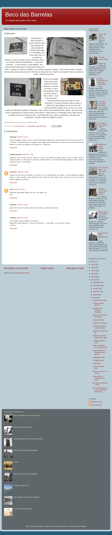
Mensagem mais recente (16, 268)
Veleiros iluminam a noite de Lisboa (99, 327)
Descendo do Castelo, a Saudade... (97, 310)
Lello (11, 189)
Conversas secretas (100, 300)
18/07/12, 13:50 (22, 218)
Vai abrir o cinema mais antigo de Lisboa (102, 191)
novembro (97, 285)
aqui (52, 74)
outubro (96, 288)
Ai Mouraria (97, 363)
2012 (93, 280)
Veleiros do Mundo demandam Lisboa (100, 336)
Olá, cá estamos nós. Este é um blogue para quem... (100, 389)
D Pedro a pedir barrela (98, 304)
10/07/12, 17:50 (27, 154)
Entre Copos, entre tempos (102, 213)
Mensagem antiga (75, 268)
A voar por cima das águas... (23, 509)
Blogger (83, 526)
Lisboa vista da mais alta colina (100, 316)
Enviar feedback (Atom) (21, 273)
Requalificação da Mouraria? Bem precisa (99, 352)
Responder (13, 147)
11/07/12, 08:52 (19, 189)
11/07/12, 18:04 (22, 205)
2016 (93, 267)
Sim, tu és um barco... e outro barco (103, 169)
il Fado (16, 462)
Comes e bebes (98, 320)
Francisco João (96, 402)
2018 (93, 261)
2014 (93, 274)
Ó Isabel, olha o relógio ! (103, 59)
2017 (93, 264)
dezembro (97, 282)
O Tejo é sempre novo (21, 485)
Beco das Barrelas (28, 14)
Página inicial (47, 268)
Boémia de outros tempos (102, 146)
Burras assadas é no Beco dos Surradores (103, 81)
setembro (96, 291)
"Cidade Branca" (98, 360)
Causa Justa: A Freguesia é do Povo (99, 378)
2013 (93, 277)
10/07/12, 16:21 (22, 137)
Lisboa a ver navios (99, 323)
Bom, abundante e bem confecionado (100, 346)
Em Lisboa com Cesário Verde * (102, 125)
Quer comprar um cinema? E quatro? (26, 497)
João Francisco (96, 405)
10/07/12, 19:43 (22, 172)
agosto (95, 294)
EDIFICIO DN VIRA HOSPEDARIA (103, 236)
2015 (93, 270)
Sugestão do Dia (98, 357)
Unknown (13, 172)
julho (95, 297)
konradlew (62, 526)
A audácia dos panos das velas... (102, 103)
